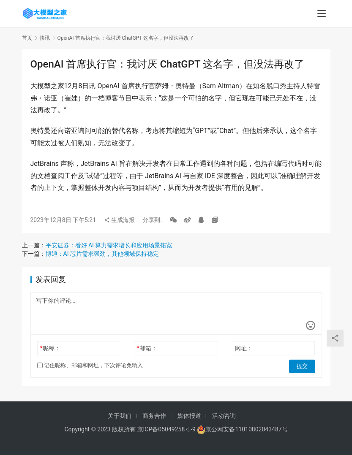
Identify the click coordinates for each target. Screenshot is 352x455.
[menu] (321, 13)
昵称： (50, 348)
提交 (303, 365)
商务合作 (154, 415)
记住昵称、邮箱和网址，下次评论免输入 (90, 365)
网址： (244, 348)
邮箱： (147, 348)
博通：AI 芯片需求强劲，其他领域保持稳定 (102, 253)
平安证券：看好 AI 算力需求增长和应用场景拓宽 (109, 245)
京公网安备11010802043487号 (246, 429)
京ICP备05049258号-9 (166, 429)
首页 (27, 38)
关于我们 (119, 415)
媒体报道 (189, 415)
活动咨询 (224, 415)
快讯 (45, 38)
